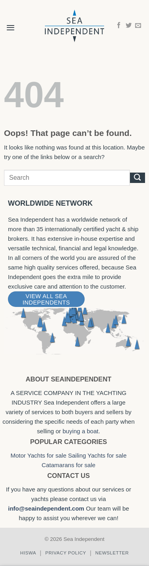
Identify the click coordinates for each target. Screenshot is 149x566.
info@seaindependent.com (46, 508)
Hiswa (28, 552)
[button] (10, 22)
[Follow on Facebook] (119, 25)
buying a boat (80, 431)
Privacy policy (65, 552)
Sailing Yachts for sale (97, 455)
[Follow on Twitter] (129, 25)
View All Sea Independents (46, 299)
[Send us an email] (138, 25)
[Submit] (137, 178)
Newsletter (112, 552)
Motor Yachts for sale (38, 455)
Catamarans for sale (68, 465)
